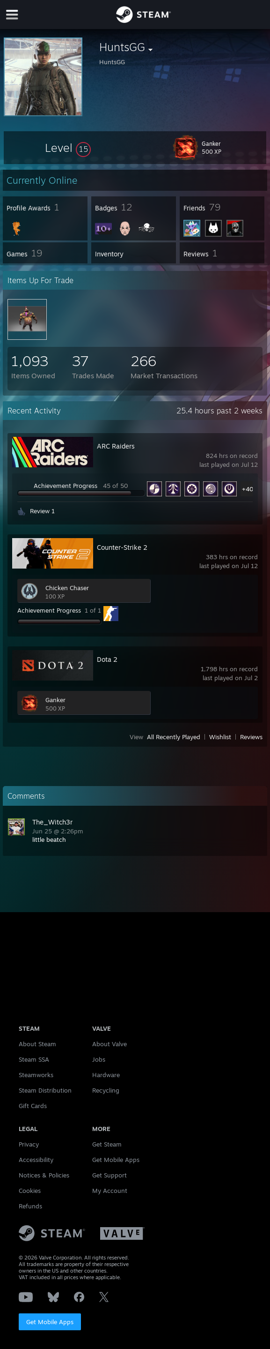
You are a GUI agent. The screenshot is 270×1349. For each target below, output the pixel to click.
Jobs (98, 1059)
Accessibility (36, 1159)
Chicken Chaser (67, 588)
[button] (68, 147)
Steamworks (36, 1075)
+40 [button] (248, 489)
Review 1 (42, 511)
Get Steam (107, 1144)
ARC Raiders (116, 446)
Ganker (55, 700)
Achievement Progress (65, 485)
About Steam (37, 1044)
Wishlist (220, 737)
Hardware (106, 1075)
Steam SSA (34, 1059)
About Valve (109, 1044)
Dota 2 (107, 659)
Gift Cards (33, 1105)
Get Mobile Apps (49, 1322)
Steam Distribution (45, 1090)
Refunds (30, 1206)
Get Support (109, 1175)
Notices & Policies (44, 1175)
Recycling (105, 1090)
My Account (109, 1190)
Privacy (29, 1144)
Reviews (251, 737)
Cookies (30, 1190)
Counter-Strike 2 (122, 547)
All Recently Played (173, 737)
